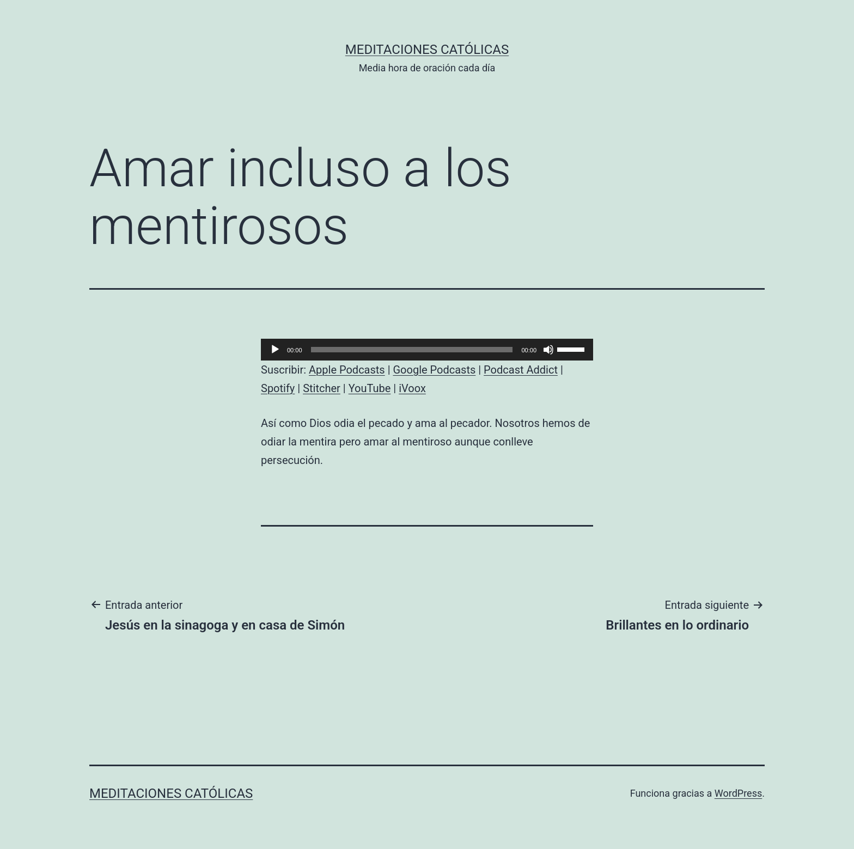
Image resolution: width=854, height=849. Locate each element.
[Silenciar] (548, 349)
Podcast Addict (521, 369)
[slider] (412, 349)
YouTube (370, 388)
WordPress (738, 793)
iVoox (412, 388)
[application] (427, 350)
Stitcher (321, 388)
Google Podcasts (434, 369)
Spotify (278, 388)
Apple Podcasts (347, 369)
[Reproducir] (275, 349)
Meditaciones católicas (427, 49)
